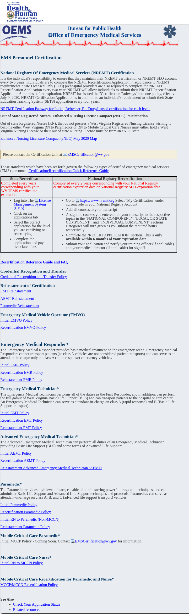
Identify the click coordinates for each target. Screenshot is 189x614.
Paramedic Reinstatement (19, 306)
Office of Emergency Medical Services (94, 35)
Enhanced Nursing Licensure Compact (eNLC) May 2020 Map (48, 138)
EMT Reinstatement (15, 291)
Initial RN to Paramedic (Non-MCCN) (29, 519)
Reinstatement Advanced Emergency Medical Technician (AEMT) (51, 468)
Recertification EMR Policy (21, 372)
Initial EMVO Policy (16, 320)
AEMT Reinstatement (17, 298)
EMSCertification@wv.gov (88, 154)
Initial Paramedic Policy (19, 505)
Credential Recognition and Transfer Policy (33, 277)
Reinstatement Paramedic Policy (25, 527)
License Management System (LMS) (32, 204)
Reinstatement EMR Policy (21, 380)
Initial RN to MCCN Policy (21, 563)
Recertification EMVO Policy (23, 327)
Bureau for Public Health (95, 28)
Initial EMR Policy (15, 365)
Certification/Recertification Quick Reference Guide (68, 171)
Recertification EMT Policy (21, 420)
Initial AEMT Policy (16, 453)
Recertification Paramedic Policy (25, 512)
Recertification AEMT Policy (22, 460)
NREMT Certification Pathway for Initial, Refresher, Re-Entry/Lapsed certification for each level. (75, 109)
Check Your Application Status (36, 604)
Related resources (26, 610)
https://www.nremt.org (97, 200)
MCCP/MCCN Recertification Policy (29, 585)
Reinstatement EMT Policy (21, 428)
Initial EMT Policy (14, 413)
